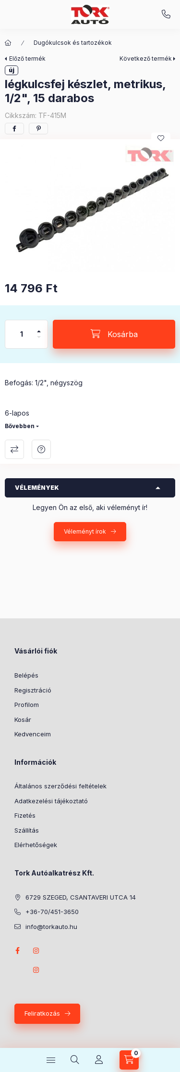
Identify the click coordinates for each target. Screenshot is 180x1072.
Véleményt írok (85, 531)
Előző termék (27, 58)
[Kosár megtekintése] (129, 1060)
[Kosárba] (114, 334)
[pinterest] (38, 128)
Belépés (26, 675)
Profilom (26, 704)
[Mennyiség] (22, 334)
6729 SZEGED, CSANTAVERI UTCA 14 (80, 897)
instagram (36, 950)
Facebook (17, 950)
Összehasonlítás (14, 449)
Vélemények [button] (37, 487)
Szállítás (26, 830)
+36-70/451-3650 (166, 14)
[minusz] (39, 341)
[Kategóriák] (50, 1060)
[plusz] (39, 327)
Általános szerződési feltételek (60, 786)
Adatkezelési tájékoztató (51, 801)
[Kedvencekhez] (160, 138)
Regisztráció (32, 690)
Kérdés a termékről (41, 449)
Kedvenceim (32, 734)
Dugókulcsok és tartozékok (73, 42)
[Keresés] (74, 1060)
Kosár (22, 719)
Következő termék (146, 58)
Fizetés (25, 815)
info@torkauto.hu (51, 926)
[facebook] (14, 128)
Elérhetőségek (35, 845)
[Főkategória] (8, 43)
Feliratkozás (42, 1013)
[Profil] (98, 1060)
